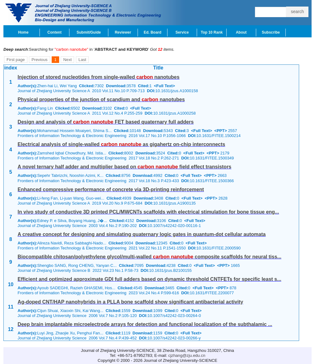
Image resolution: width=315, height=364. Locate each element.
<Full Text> (164, 85)
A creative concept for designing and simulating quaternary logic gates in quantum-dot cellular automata (142, 234)
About (241, 32)
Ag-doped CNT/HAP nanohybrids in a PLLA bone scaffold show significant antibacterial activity (130, 302)
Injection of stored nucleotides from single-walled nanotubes (99, 77)
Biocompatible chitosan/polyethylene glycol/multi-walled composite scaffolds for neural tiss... (149, 256)
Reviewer (123, 32)
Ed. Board (153, 32)
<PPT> (220, 130)
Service (182, 32)
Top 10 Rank (212, 32)
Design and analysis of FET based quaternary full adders (106, 122)
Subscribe (271, 32)
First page (16, 59)
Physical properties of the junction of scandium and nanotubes (101, 99)
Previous (39, 59)
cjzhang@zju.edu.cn (186, 355)
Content (54, 32)
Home (23, 32)
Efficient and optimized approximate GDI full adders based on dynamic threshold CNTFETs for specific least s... (149, 279)
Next (67, 59)
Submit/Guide (89, 32)
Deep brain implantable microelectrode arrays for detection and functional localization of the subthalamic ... (145, 324)
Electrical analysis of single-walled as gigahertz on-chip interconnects (121, 144)
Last (82, 59)
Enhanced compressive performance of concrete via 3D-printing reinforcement (111, 189)
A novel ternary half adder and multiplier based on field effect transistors (125, 166)
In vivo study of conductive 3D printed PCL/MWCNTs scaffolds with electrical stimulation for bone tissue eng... (148, 212)
